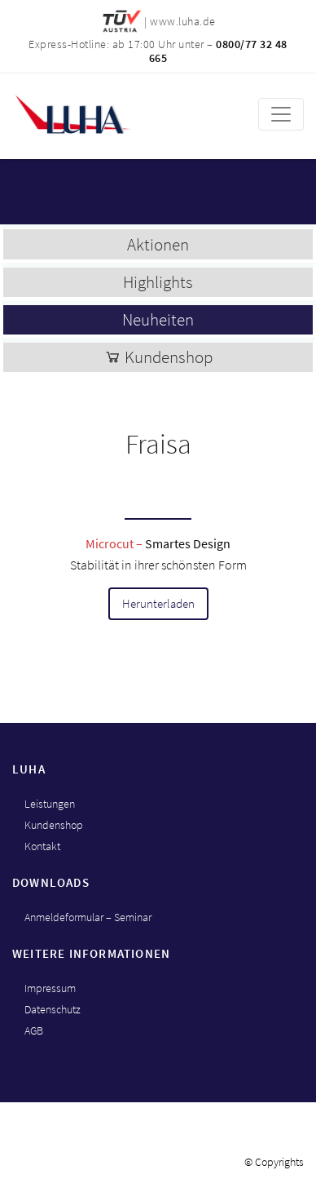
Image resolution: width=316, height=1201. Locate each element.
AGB (33, 1030)
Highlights (158, 282)
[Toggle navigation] (281, 114)
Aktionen (158, 244)
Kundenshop (158, 357)
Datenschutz (52, 1009)
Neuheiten (158, 319)
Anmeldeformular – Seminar (87, 917)
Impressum (50, 988)
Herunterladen (158, 603)
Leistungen (49, 803)
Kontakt (42, 846)
